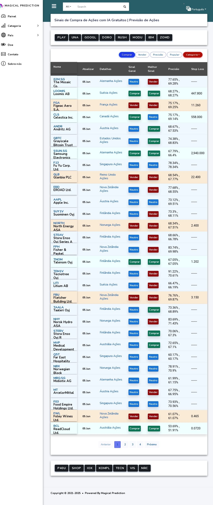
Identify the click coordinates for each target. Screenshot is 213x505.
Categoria (192, 54)
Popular (174, 54)
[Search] (99, 6)
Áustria (107, 129)
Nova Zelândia (111, 190)
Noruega (108, 227)
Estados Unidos (112, 139)
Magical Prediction (24, 5)
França (106, 105)
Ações (106, 83)
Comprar (127, 54)
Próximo (153, 449)
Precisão (158, 54)
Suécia (106, 93)
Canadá (107, 117)
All (70, 6)
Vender (142, 54)
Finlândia (108, 215)
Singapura (108, 164)
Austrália (108, 347)
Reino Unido (110, 177)
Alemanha (108, 79)
